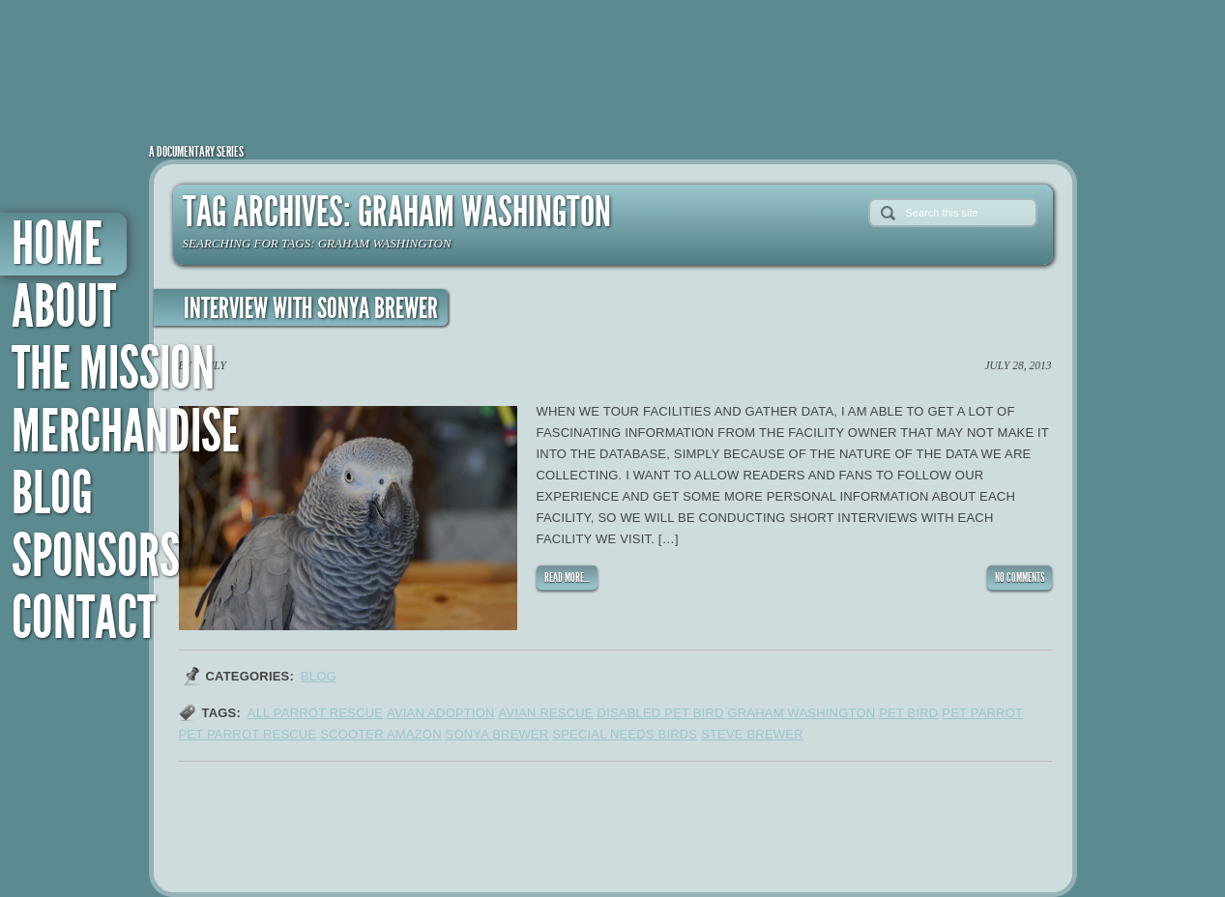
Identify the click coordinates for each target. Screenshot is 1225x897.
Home (57, 244)
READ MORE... (567, 577)
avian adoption (441, 713)
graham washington (801, 713)
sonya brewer (497, 734)
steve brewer (752, 734)
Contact (84, 618)
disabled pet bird (661, 713)
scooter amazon (381, 734)
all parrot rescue (315, 713)
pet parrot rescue (248, 734)
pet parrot (982, 713)
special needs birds (624, 734)
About (64, 306)
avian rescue (545, 713)
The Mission (113, 368)
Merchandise (126, 431)
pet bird (908, 713)
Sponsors (96, 556)
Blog (52, 493)
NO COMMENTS (1019, 577)
